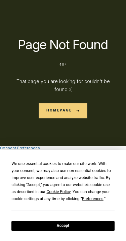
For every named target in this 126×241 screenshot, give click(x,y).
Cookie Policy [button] (58, 191)
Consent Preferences (20, 148)
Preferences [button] (92, 198)
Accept (63, 225)
